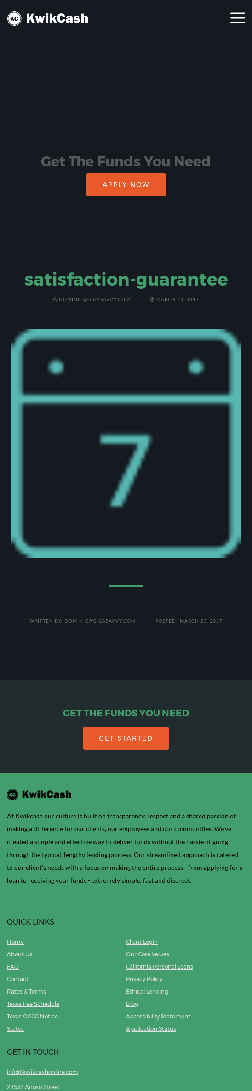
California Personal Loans (159, 966)
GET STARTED (126, 738)
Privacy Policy (144, 979)
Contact (18, 979)
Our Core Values (147, 954)
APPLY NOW (126, 185)
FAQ (13, 966)
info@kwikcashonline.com (42, 1071)
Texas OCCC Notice (32, 1016)
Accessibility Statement (158, 1016)
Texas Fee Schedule (33, 1003)
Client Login (142, 941)
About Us (19, 954)
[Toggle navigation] (237, 18)
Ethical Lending (147, 991)
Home (15, 941)
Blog (132, 1003)
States (15, 1028)
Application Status (151, 1028)
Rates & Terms (26, 991)
